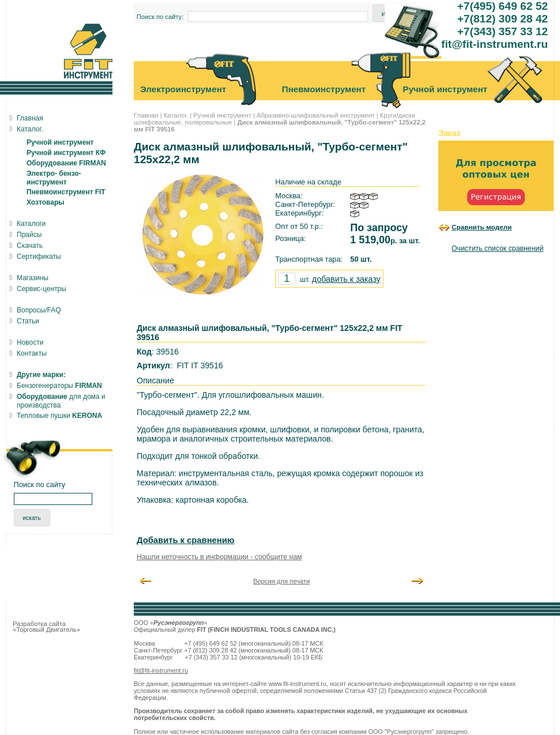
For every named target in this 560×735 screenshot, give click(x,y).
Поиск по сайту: (160, 16)
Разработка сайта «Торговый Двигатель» (46, 626)
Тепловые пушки (59, 416)
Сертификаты (39, 256)
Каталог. (176, 115)
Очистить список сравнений (497, 248)
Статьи (28, 321)
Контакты (32, 353)
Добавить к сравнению (185, 540)
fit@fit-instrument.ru (161, 670)
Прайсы (29, 235)
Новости (30, 342)
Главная (146, 115)
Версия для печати (281, 581)
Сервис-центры (41, 289)
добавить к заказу (346, 279)
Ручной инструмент (222, 115)
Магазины (32, 278)
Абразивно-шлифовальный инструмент (316, 115)
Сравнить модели (482, 227)
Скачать (30, 246)
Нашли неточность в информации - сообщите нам (219, 557)
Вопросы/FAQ (39, 310)
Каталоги (31, 224)
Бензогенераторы (59, 386)
